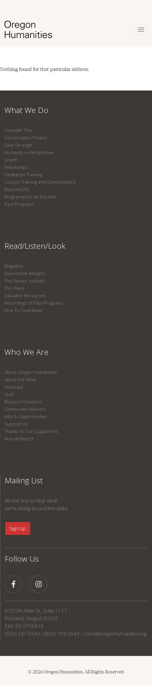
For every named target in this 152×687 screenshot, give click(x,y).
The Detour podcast (24, 281)
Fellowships (16, 167)
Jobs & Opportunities (25, 416)
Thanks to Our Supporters (31, 431)
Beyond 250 (16, 189)
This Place (14, 288)
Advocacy (13, 387)
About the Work (20, 379)
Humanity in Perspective (28, 152)
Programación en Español (30, 197)
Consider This (18, 130)
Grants (11, 160)
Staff (9, 394)
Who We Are (26, 352)
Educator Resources (25, 295)
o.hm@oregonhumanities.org (115, 633)
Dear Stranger (18, 145)
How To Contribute (23, 310)
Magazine (13, 266)
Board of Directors (23, 402)
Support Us (16, 424)
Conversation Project (25, 137)
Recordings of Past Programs (33, 303)
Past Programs (19, 204)
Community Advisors (25, 409)
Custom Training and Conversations (40, 182)
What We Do (26, 110)
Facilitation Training (23, 174)
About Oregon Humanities (30, 372)
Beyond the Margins (24, 273)
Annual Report (19, 439)
